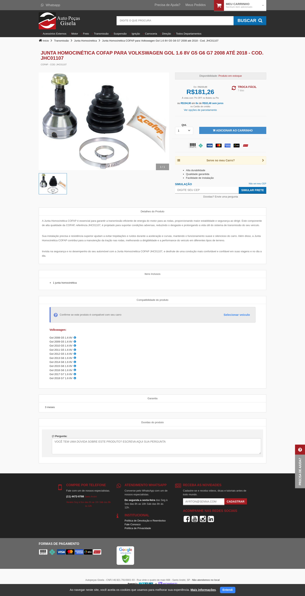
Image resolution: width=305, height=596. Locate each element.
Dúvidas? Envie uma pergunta (220, 196)
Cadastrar (236, 501)
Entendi (228, 589)
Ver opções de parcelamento (200, 109)
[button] (300, 467)
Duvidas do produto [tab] (152, 422)
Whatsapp (50, 5)
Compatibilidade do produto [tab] (152, 299)
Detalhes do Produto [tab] (152, 211)
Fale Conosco (133, 524)
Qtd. (184, 124)
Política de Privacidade (138, 528)
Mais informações (203, 589)
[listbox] (184, 131)
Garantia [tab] (152, 398)
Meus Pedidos (195, 5)
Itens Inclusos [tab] (152, 273)
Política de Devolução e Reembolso (145, 520)
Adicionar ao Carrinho (233, 130)
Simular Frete (252, 190)
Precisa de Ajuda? (167, 5)
